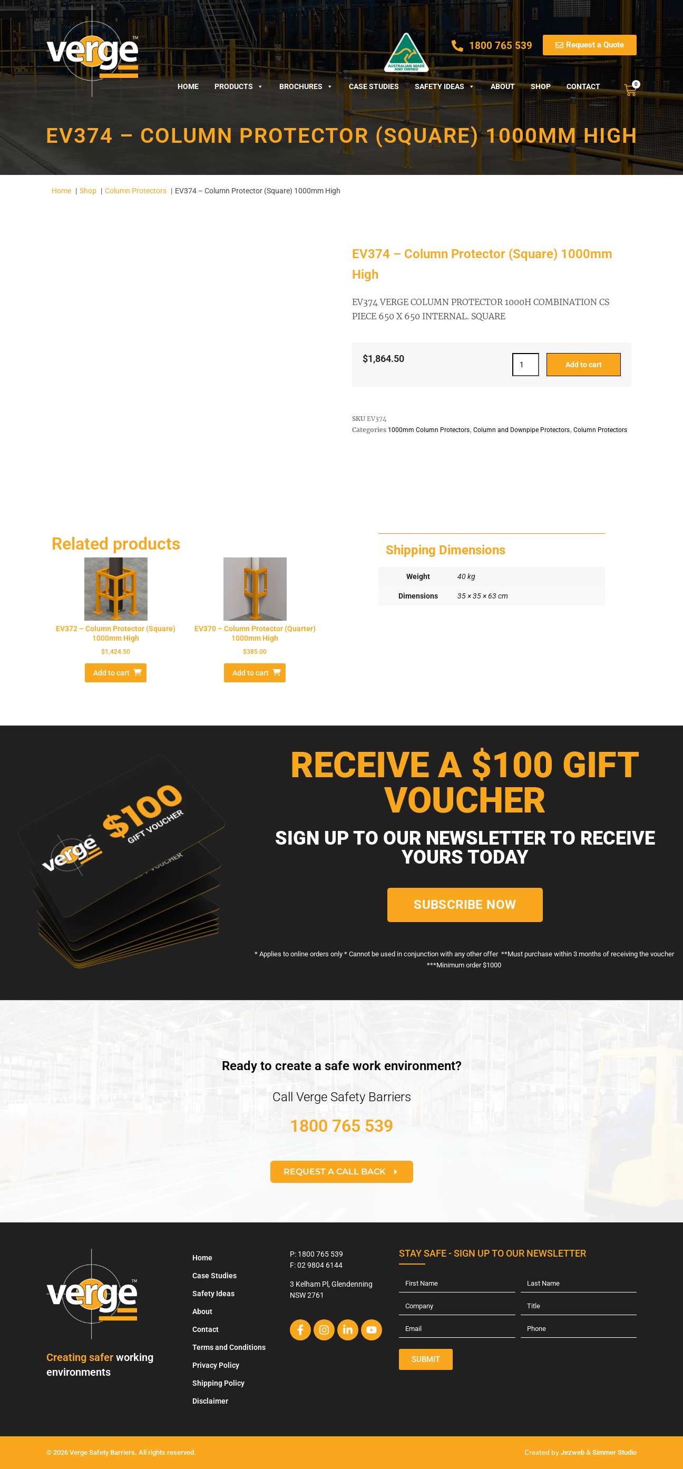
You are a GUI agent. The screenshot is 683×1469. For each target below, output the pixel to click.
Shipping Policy (218, 1383)
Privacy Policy (215, 1365)
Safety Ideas (445, 86)
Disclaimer (210, 1401)
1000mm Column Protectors (429, 430)
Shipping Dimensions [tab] (445, 550)
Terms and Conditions (229, 1347)
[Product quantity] (525, 364)
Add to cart (583, 364)
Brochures (306, 86)
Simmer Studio (614, 1452)
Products (239, 86)
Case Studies (374, 86)
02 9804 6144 (320, 1265)
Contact (583, 86)
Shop (541, 86)
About (503, 86)
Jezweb (572, 1452)
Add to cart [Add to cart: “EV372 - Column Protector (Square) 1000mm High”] (111, 673)
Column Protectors (600, 430)
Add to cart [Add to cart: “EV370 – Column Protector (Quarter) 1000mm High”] (250, 673)
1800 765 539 (341, 1126)
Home (188, 86)
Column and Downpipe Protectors (521, 430)
